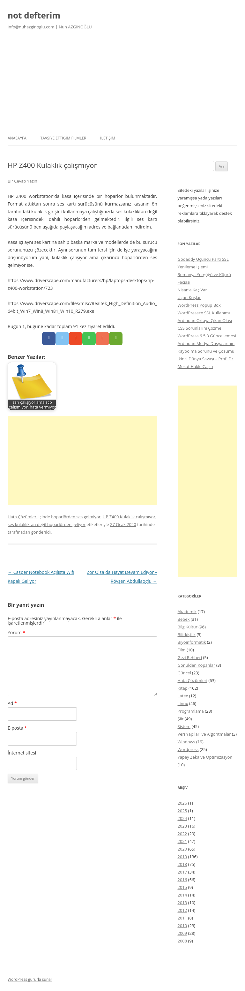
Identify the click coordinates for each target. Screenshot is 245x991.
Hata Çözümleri (22, 517)
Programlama (191, 711)
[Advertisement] (122, 83)
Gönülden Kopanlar (196, 665)
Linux (183, 703)
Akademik (187, 611)
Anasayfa (17, 138)
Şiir (181, 719)
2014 (182, 895)
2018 (182, 864)
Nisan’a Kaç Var (192, 290)
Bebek (184, 619)
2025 (182, 811)
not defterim (34, 15)
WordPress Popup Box (199, 305)
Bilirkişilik (187, 634)
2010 (182, 925)
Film (182, 650)
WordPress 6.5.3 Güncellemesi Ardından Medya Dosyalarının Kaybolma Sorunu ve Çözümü (207, 343)
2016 (182, 879)
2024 (182, 818)
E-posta (17, 728)
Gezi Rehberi (190, 657)
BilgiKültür (187, 627)
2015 (182, 887)
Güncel (184, 673)
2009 (182, 933)
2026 (182, 803)
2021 (182, 841)
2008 (182, 941)
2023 (182, 826)
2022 (182, 834)
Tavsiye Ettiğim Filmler (63, 138)
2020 (182, 849)
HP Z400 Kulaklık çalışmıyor (129, 517)
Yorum (16, 632)
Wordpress (188, 749)
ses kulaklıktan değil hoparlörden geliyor (46, 524)
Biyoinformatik (192, 642)
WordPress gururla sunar (30, 979)
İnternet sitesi (22, 753)
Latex (183, 696)
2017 (182, 872)
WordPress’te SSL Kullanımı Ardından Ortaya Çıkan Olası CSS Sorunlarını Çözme (205, 320)
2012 (182, 910)
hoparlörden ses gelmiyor (75, 517)
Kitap (183, 688)
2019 (182, 857)
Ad (12, 703)
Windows (186, 742)
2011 (182, 918)
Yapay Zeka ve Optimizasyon (205, 757)
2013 (182, 902)
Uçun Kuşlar (189, 297)
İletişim (107, 138)
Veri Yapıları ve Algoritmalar (204, 734)
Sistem (184, 726)
